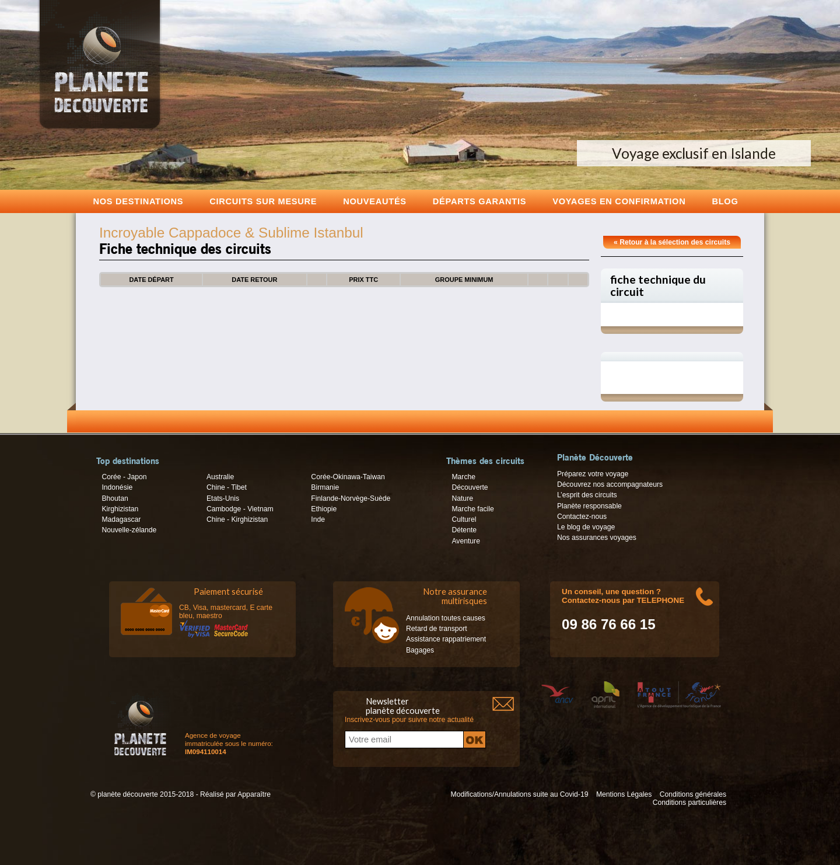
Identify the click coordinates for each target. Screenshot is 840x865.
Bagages (420, 650)
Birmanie (325, 487)
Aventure (466, 541)
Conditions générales (693, 794)
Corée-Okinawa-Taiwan (347, 477)
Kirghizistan (120, 509)
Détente (464, 530)
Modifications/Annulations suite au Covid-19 (520, 794)
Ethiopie (324, 509)
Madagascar (121, 519)
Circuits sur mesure (263, 201)
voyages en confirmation (618, 201)
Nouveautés (375, 201)
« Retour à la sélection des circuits (672, 242)
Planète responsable (589, 506)
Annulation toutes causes (445, 618)
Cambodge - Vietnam (240, 509)
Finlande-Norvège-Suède (350, 498)
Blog (725, 201)
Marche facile (473, 509)
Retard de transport (436, 629)
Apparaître (254, 794)
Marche (463, 477)
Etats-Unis (222, 498)
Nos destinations (138, 201)
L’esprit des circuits (587, 495)
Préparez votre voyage (592, 474)
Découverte (470, 487)
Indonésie (117, 487)
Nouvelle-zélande (129, 530)
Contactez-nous (582, 516)
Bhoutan (115, 498)
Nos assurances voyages (596, 537)
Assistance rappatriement (446, 639)
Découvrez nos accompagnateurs (610, 484)
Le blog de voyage (586, 527)
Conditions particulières (689, 802)
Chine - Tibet (226, 487)
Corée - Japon (124, 477)
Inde (318, 519)
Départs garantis (479, 201)
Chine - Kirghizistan (237, 519)
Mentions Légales (624, 794)
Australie (220, 477)
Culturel (464, 519)
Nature (462, 498)
